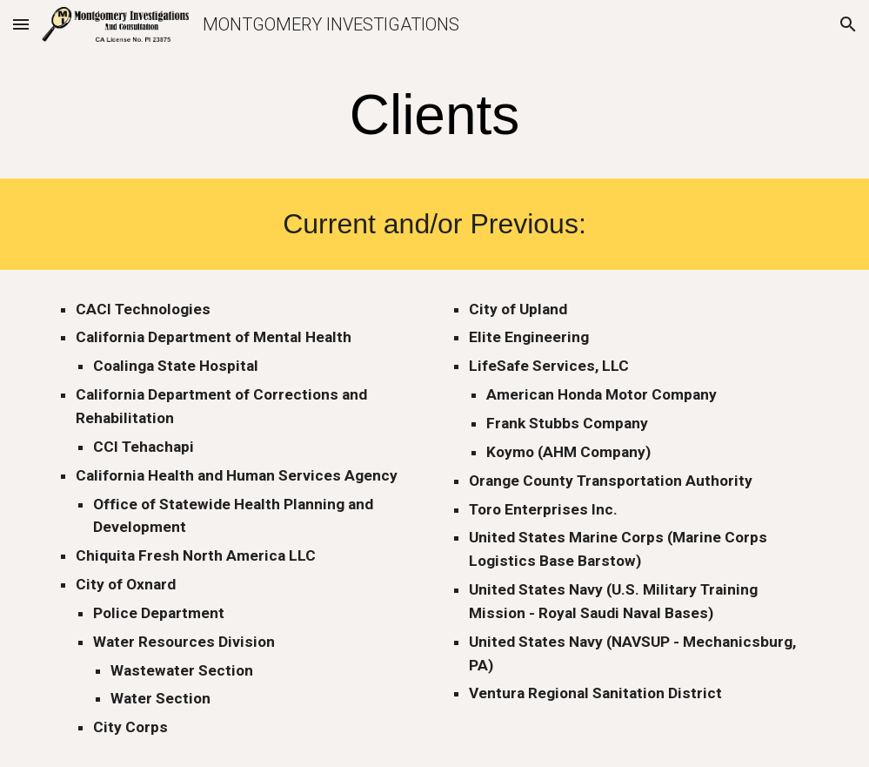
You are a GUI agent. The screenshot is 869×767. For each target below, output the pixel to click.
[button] (21, 24)
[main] (434, 115)
